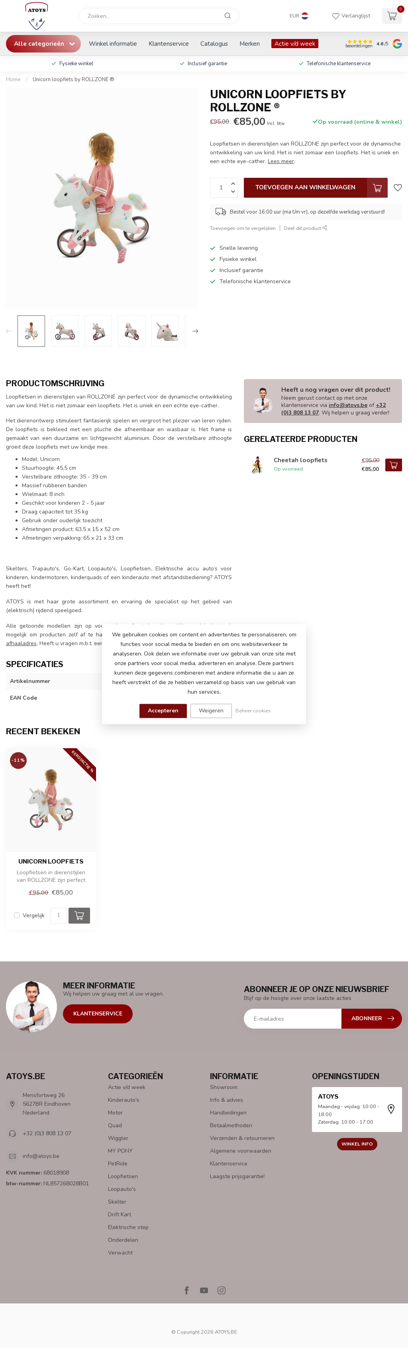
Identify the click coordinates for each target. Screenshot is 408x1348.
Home (13, 79)
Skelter (117, 1202)
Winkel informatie (113, 43)
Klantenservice (169, 43)
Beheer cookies (253, 710)
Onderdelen (123, 1240)
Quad (115, 1125)
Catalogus (214, 43)
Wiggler (118, 1138)
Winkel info (357, 1144)
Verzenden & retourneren (242, 1138)
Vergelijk (34, 915)
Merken (249, 43)
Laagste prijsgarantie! (237, 1176)
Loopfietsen (123, 1176)
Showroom (223, 1087)
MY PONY (120, 1151)
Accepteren (163, 710)
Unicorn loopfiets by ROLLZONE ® (73, 79)
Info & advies (226, 1100)
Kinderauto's (123, 1100)
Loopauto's (122, 1189)
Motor (115, 1113)
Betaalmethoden (231, 1125)
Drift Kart (119, 1214)
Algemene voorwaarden (240, 1151)
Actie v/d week (295, 43)
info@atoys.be (348, 405)
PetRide (118, 1163)
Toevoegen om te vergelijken (243, 228)
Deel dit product (306, 228)
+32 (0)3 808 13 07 (47, 1133)
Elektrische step (128, 1227)
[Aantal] (59, 916)
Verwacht (120, 1253)
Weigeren (211, 710)
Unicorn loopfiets (51, 861)
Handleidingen (228, 1113)
